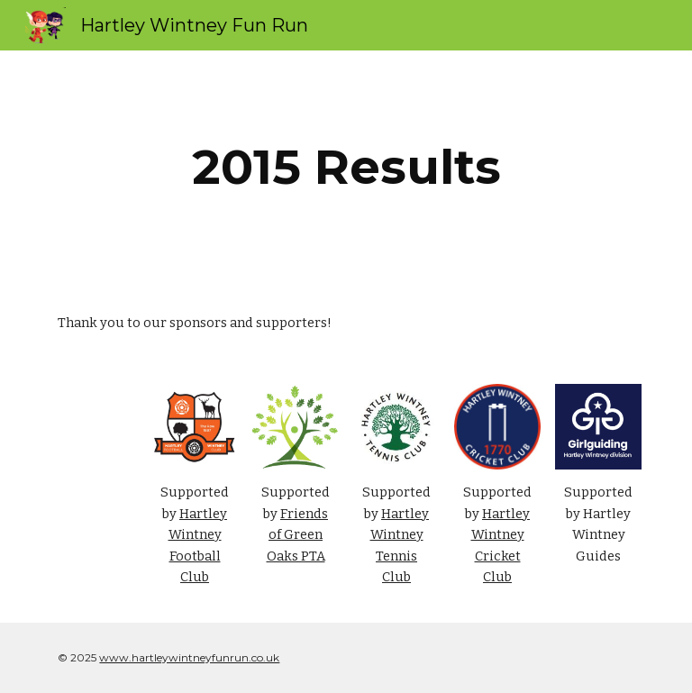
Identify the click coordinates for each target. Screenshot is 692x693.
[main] (345, 167)
